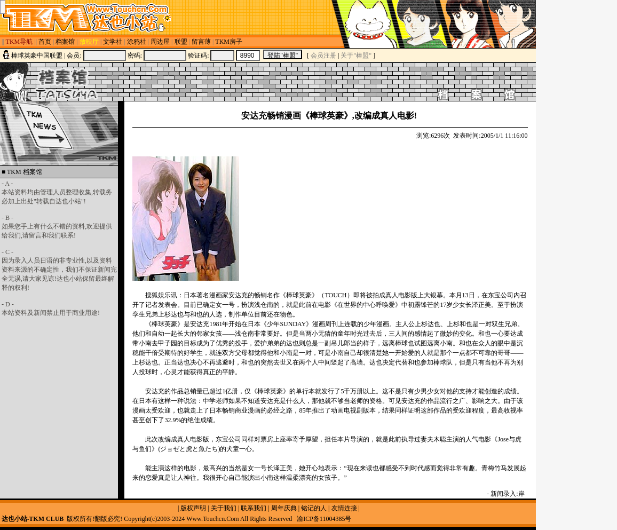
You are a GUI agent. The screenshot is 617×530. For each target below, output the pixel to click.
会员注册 (323, 55)
